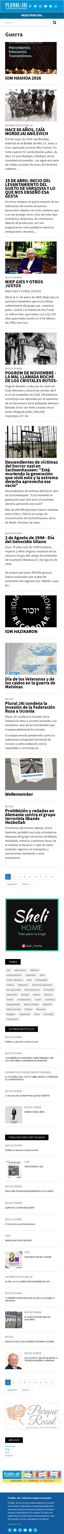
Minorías (47, 1004)
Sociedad (48, 1014)
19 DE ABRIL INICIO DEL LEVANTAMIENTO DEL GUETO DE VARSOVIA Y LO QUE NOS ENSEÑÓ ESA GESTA (30, 188)
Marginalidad (13, 1004)
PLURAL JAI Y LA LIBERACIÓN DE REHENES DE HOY (27, 1281)
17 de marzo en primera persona (20, 1224)
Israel (38, 999)
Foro (7, 1452)
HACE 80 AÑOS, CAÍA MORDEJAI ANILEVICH (26, 131)
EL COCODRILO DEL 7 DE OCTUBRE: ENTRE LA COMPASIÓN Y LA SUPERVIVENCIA (31, 1078)
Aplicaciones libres (14, 1524)
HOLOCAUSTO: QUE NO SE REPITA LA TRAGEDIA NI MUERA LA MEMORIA (41, 1359)
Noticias (9, 1455)
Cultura (10, 984)
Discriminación (32, 989)
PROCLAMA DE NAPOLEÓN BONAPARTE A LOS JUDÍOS (29, 1191)
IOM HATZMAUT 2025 (33, 1166)
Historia (48, 994)
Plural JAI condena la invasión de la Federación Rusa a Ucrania (30, 707)
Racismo (41, 1009)
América (34, 970)
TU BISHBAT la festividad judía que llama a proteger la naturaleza (29, 1299)
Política (28, 1009)
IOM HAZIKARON (21, 631)
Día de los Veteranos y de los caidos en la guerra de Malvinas (30, 682)
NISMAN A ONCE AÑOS (34, 1111)
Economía (49, 989)
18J (8, 970)
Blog (7, 1449)
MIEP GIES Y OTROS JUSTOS (24, 283)
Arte (42, 975)
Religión (11, 1014)
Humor (10, 999)
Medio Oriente (31, 1004)
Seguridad (24, 1014)
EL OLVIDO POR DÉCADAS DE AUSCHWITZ (37, 1318)
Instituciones (24, 999)
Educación (12, 994)
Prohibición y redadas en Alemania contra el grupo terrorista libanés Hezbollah (30, 816)
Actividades (10, 1446)
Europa (25, 994)
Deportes (23, 984)
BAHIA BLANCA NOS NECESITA (18, 1240)
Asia (29, 979)
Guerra (36, 994)
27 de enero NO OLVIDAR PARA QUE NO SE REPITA (27, 1095)
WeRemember (19, 794)
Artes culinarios (15, 979)
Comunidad (41, 979)
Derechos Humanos (42, 984)
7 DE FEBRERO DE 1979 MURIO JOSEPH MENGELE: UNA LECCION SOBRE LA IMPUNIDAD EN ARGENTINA (29, 1059)
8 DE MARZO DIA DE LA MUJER (37, 1257)
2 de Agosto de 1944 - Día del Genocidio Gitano (29, 539)
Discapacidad (13, 989)
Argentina (31, 975)
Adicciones (20, 970)
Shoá (36, 1014)
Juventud (50, 999)
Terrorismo (12, 1019)
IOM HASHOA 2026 (23, 78)
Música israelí (13, 1009)
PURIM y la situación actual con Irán (21, 1041)
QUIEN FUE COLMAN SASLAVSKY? (20, 1207)
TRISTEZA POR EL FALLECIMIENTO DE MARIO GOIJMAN (29, 1341)
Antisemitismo (14, 975)
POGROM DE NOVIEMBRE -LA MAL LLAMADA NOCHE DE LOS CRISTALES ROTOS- (31, 376)
